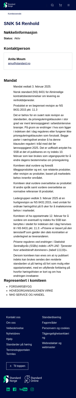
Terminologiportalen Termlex (18, 351)
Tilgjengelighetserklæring (55, 335)
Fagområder (49, 322)
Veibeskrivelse (15, 328)
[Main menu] (68, 5)
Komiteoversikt (14, 14)
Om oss (11, 322)
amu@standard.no (19, 63)
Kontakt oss (13, 317)
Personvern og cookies (56, 328)
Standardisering (51, 317)
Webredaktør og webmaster (51, 345)
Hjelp (9, 339)
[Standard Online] (33, 379)
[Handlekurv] (60, 5)
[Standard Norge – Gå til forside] (9, 5)
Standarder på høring (19, 344)
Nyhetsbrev (13, 333)
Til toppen (17, 366)
